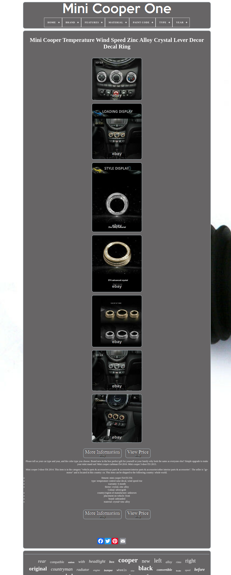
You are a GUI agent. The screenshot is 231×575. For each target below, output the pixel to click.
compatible (57, 562)
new (146, 561)
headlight (97, 561)
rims (178, 562)
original (38, 569)
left (158, 560)
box (112, 562)
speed (187, 570)
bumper (108, 570)
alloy (169, 562)
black (145, 568)
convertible (164, 570)
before (199, 569)
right (190, 561)
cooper (128, 560)
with (81, 562)
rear (42, 561)
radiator (83, 569)
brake (178, 571)
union (71, 562)
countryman (62, 569)
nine (133, 570)
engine (96, 570)
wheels (122, 570)
